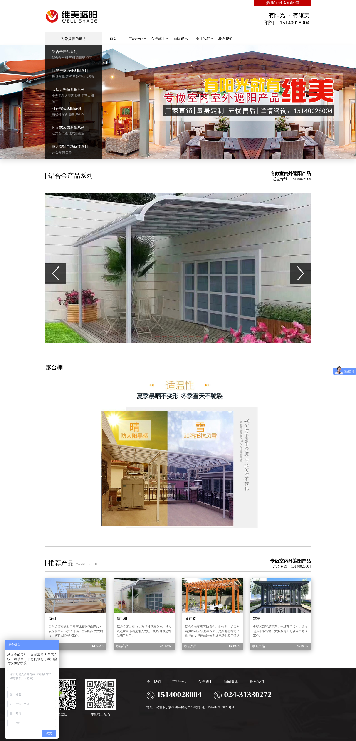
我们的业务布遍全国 (282, 3)
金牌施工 (159, 38)
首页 (113, 38)
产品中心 (137, 38)
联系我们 (225, 38)
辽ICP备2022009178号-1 (218, 707)
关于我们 (204, 38)
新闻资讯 (180, 38)
